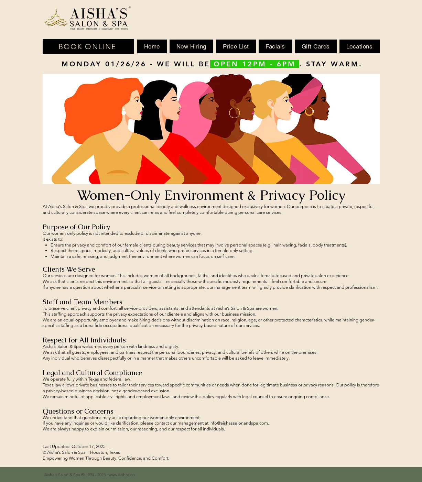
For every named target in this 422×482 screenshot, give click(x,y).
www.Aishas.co (122, 474)
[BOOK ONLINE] (88, 46)
